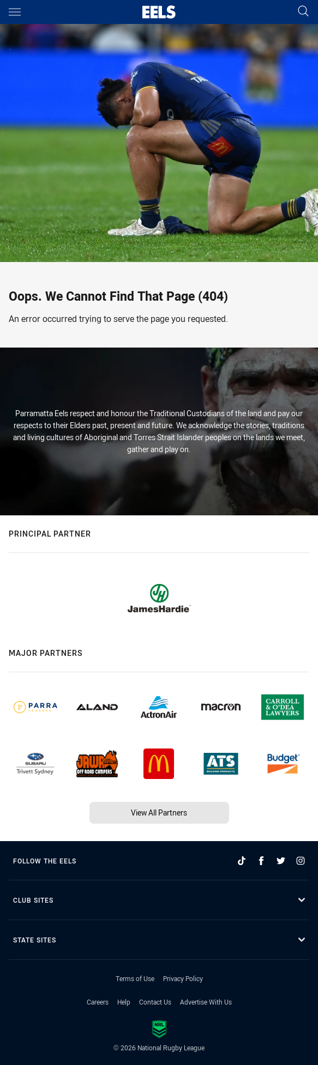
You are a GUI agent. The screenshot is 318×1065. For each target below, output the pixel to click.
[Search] (303, 12)
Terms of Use (135, 978)
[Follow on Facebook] (261, 861)
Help (123, 1001)
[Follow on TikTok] (241, 861)
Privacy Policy (183, 978)
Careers (98, 1001)
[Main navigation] (15, 12)
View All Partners (159, 812)
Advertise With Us (206, 1001)
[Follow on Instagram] (300, 861)
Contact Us (155, 1001)
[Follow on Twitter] (281, 861)
